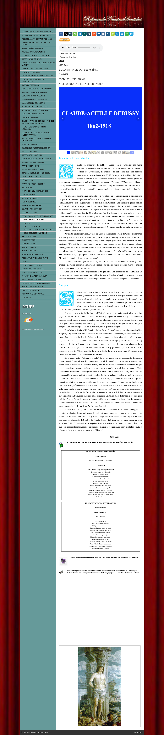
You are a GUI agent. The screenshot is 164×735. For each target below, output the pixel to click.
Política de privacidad (29, 732)
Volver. (61, 61)
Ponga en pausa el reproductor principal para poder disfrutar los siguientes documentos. (105, 557)
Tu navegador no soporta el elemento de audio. (81, 48)
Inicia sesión (138, 732)
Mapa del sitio (43, 732)
